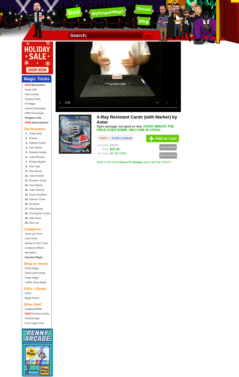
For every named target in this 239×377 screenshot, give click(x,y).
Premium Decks (37, 313)
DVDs (28, 293)
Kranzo (31, 138)
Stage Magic (32, 277)
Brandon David (35, 180)
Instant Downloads (35, 108)
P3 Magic (30, 103)
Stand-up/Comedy (35, 272)
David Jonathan (36, 194)
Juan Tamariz (34, 189)
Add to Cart (163, 138)
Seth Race (33, 218)
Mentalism (30, 252)
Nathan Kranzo (35, 142)
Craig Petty (33, 133)
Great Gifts (31, 89)
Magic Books (32, 298)
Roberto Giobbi (35, 152)
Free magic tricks (34, 323)
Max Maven (33, 171)
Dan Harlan (33, 147)
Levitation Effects (34, 247)
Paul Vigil (32, 166)
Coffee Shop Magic (35, 282)
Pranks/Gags (32, 318)
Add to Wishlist (168, 147)
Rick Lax (32, 222)
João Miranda (35, 157)
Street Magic (32, 268)
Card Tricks (31, 238)
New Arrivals (32, 94)
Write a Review (168, 155)
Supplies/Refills (33, 308)
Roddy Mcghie (35, 161)
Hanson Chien (35, 199)
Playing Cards (33, 99)
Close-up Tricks (33, 233)
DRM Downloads (34, 113)
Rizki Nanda (34, 208)
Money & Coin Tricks (36, 243)
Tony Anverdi (34, 175)
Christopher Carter (37, 213)
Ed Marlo (32, 204)
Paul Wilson (34, 185)
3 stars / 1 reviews (121, 138)
